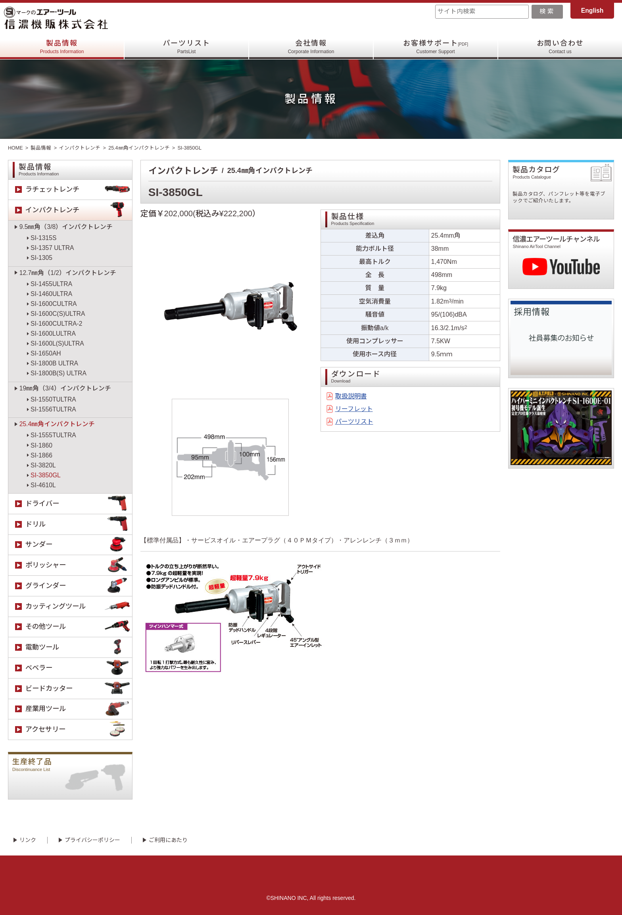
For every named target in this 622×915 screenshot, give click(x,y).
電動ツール (78, 647)
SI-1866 (41, 455)
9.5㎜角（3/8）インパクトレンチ (66, 226)
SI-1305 (41, 257)
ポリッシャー (78, 565)
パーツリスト (186, 46)
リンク (27, 840)
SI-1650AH (46, 353)
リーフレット (354, 409)
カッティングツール (78, 606)
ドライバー (78, 504)
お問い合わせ (560, 46)
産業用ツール (78, 709)
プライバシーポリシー (92, 840)
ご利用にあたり (168, 840)
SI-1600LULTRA (53, 333)
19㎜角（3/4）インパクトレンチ (65, 388)
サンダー (78, 545)
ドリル (78, 524)
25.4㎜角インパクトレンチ (138, 148)
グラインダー (78, 586)
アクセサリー (78, 729)
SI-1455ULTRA (51, 284)
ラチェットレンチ (78, 190)
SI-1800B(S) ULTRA (58, 373)
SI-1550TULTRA (53, 399)
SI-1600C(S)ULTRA (58, 313)
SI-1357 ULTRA (52, 247)
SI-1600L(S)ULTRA (57, 343)
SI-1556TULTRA (53, 409)
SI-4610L (43, 485)
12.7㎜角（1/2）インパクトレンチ (67, 272)
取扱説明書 (351, 396)
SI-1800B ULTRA (54, 363)
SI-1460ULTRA (51, 293)
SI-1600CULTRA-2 (56, 323)
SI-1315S (43, 238)
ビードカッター (78, 689)
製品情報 (62, 46)
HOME (15, 148)
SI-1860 (41, 445)
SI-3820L (43, 465)
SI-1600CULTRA (54, 303)
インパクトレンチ (79, 148)
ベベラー (78, 668)
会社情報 (311, 46)
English (592, 10)
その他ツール (78, 627)
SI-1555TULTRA (53, 435)
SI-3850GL (46, 475)
